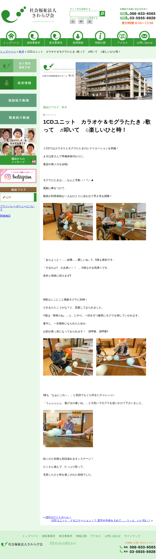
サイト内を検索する (80, 9)
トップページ (11, 42)
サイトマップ (132, 536)
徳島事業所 (33, 42)
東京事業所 (55, 42)
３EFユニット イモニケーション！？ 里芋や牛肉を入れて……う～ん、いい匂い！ (101, 520)
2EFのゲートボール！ (58, 517)
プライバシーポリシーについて (17, 208)
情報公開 (100, 42)
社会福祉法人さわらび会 (28, 15)
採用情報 (78, 42)
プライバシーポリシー (62, 543)
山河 (8, 197)
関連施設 (5, 215)
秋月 (21, 51)
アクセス (122, 42)
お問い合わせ (145, 42)
